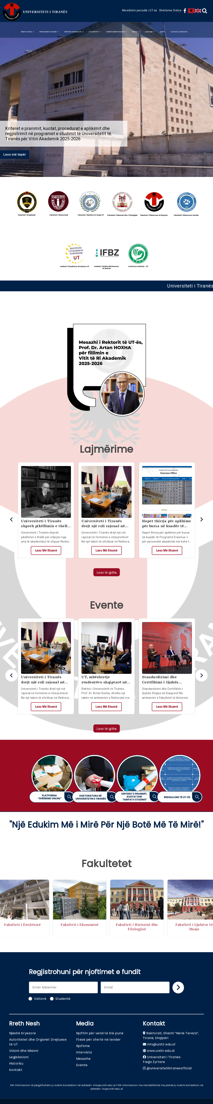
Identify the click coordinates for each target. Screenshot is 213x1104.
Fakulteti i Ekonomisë (80, 924)
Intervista (84, 1052)
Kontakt (15, 1070)
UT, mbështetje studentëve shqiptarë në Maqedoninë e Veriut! (104, 679)
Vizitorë (37, 998)
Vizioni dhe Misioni (23, 1050)
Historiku (16, 1063)
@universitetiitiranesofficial (169, 1068)
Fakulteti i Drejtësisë (23, 924)
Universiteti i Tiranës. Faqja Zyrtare (162, 1059)
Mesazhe (83, 1058)
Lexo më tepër (14, 154)
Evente (82, 1065)
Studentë (60, 998)
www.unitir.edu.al (161, 1050)
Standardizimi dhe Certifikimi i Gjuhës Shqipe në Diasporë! (161, 679)
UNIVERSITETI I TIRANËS (45, 12)
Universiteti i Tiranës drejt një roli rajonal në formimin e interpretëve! (104, 523)
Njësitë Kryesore (22, 1033)
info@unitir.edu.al (161, 1044)
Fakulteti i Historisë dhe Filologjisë (138, 926)
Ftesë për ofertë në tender (98, 1039)
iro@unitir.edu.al (112, 1088)
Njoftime (83, 1046)
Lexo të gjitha (107, 572)
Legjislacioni (19, 1057)
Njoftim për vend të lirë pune (100, 1033)
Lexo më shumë (46, 550)
